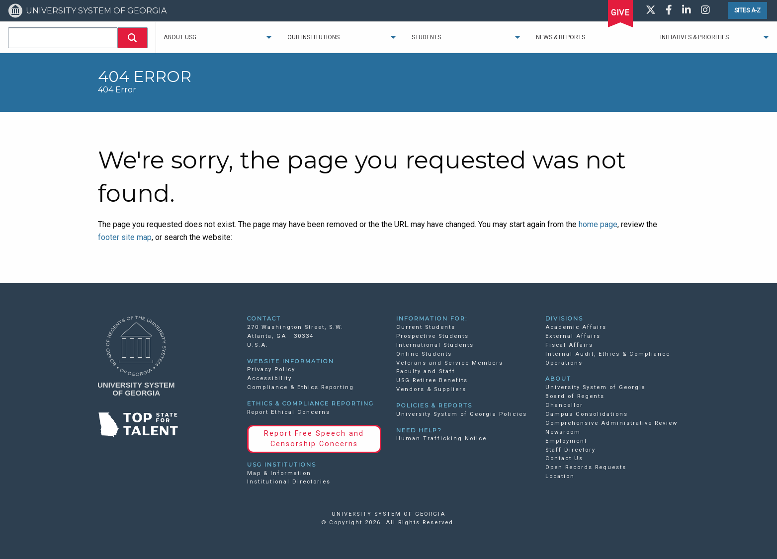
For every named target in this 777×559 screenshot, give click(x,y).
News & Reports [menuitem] (560, 37)
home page (598, 224)
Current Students (425, 327)
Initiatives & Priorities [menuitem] (694, 37)
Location (560, 476)
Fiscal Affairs (569, 345)
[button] (133, 37)
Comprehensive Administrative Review (611, 423)
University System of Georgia (595, 387)
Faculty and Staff (425, 371)
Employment (566, 441)
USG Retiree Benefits (432, 380)
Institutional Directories (289, 482)
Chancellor (564, 405)
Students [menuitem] (426, 37)
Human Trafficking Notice (441, 438)
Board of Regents (574, 396)
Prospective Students (432, 336)
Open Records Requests (585, 467)
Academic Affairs (575, 327)
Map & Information (279, 473)
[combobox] (62, 38)
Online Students (424, 354)
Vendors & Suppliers (431, 389)
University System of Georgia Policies (461, 414)
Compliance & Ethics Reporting (300, 387)
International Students (435, 345)
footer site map (125, 237)
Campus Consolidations (586, 414)
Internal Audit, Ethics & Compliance (607, 354)
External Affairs (573, 336)
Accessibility (269, 378)
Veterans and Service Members (449, 363)
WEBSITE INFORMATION (290, 361)
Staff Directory (570, 450)
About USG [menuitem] (180, 37)
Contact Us (564, 458)
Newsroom (563, 432)
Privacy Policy (271, 369)
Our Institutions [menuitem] (313, 37)
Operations (564, 363)
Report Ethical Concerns (288, 412)
